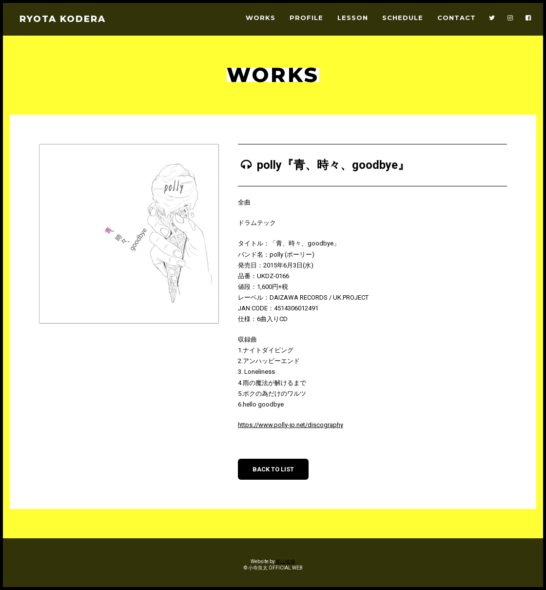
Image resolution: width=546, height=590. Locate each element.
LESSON (352, 18)
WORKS (260, 18)
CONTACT (456, 18)
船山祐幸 (285, 561)
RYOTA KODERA (63, 19)
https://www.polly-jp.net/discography (290, 424)
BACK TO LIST (273, 469)
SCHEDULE (402, 18)
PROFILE (306, 18)
